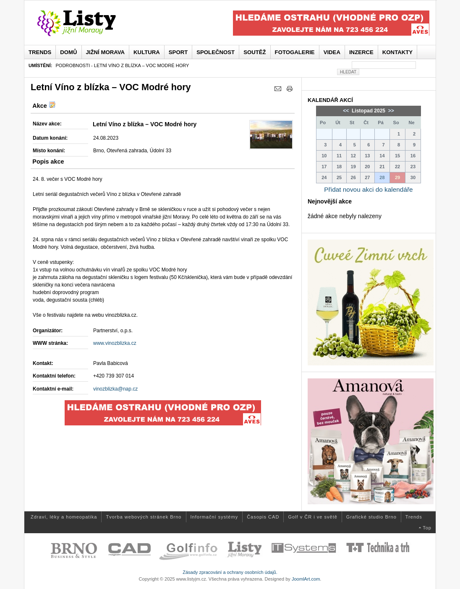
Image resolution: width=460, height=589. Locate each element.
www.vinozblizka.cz (114, 343)
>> (390, 111)
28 (381, 177)
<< (346, 111)
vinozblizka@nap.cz (115, 389)
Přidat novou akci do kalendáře (368, 189)
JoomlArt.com (306, 578)
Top (427, 527)
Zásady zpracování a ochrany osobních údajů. (230, 572)
